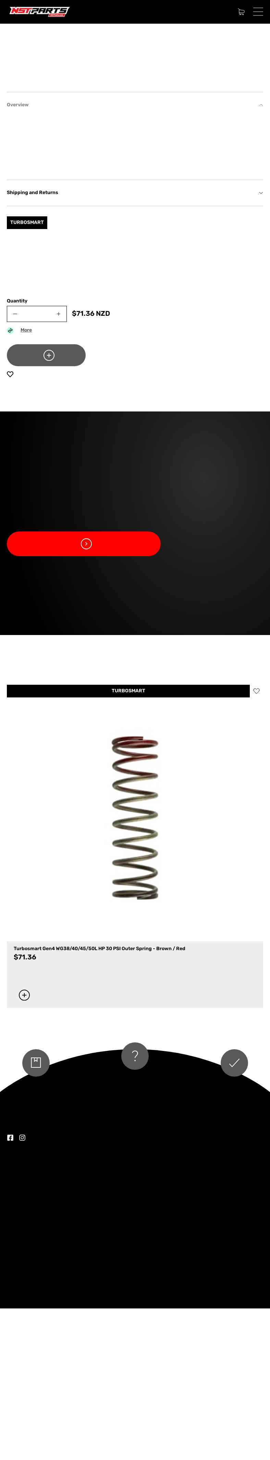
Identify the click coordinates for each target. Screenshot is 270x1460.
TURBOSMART (128, 842)
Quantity (17, 452)
